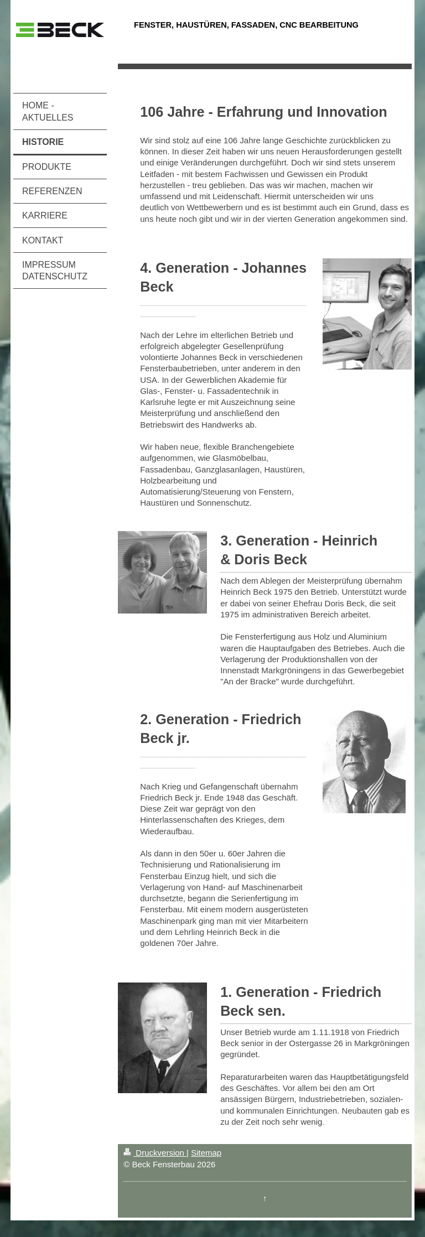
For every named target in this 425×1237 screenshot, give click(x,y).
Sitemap (206, 1152)
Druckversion (154, 1152)
